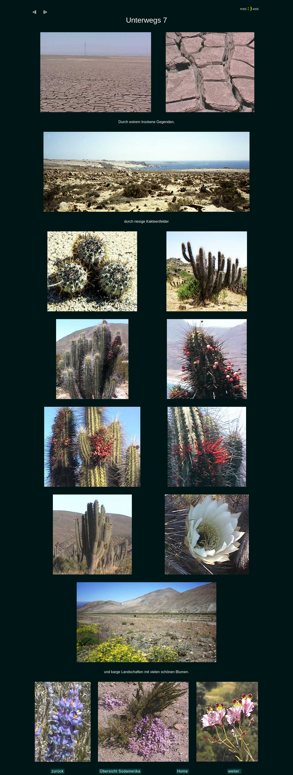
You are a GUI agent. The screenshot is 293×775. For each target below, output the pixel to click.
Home (182, 771)
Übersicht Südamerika (120, 771)
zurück (58, 771)
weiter (234, 771)
